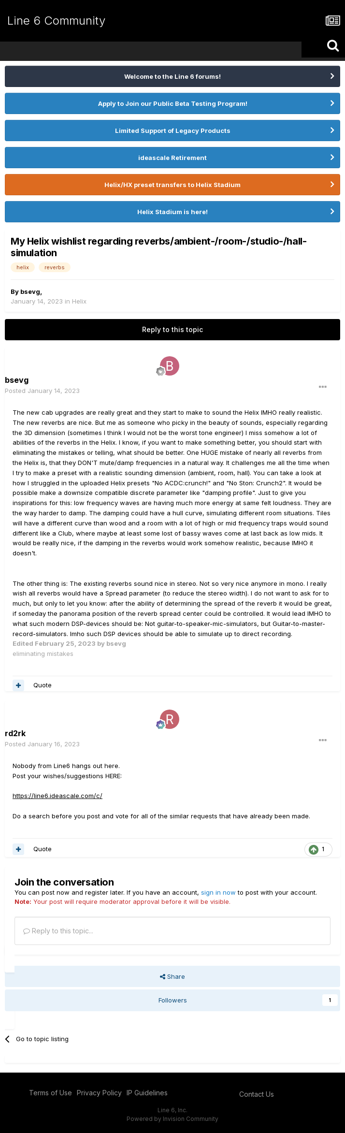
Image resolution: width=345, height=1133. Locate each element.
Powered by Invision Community (172, 1118)
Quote (42, 685)
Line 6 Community (56, 21)
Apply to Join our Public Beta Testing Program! (172, 103)
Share (172, 976)
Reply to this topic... (58, 931)
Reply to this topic (172, 329)
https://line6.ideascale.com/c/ (57, 795)
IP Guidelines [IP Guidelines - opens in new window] (147, 1093)
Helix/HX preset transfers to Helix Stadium (172, 185)
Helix (79, 301)
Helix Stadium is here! (172, 212)
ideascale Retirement (172, 157)
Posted (42, 390)
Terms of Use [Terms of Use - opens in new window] (50, 1093)
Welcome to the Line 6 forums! (172, 76)
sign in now (218, 892)
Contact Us (256, 1094)
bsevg (30, 291)
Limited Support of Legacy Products (172, 130)
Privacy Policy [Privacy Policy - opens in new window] (99, 1093)
